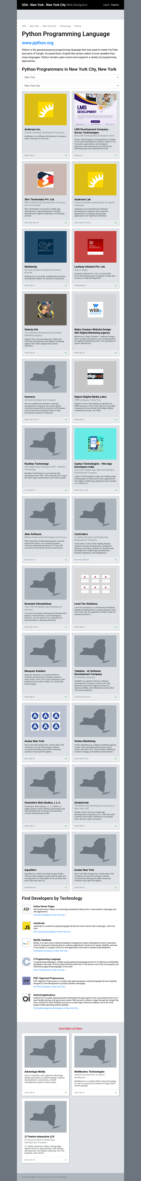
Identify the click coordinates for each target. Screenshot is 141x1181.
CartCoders (81, 534)
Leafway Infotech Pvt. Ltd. (89, 266)
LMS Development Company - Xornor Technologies (92, 131)
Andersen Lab (82, 199)
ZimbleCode (81, 802)
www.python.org (37, 42)
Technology (65, 26)
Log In (106, 5)
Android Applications (44, 995)
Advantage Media (35, 1071)
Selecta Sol (31, 329)
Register (115, 5)
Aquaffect (30, 869)
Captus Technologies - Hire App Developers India (93, 465)
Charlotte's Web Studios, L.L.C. (43, 802)
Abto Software (33, 534)
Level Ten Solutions (86, 603)
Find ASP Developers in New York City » (49, 915)
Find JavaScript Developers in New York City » (52, 932)
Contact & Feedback (58, 1177)
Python (77, 26)
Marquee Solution (35, 671)
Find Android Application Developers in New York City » (56, 1008)
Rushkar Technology (37, 463)
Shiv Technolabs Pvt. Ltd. (40, 199)
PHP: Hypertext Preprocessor (48, 978)
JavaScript (39, 923)
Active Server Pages (44, 906)
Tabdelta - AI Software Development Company (88, 672)
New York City (66, 5)
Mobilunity (31, 266)
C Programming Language (47, 959)
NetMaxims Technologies (89, 1071)
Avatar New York (34, 741)
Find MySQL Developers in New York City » (50, 951)
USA (25, 5)
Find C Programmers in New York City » (49, 970)
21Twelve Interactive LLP (40, 1136)
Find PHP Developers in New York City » (49, 987)
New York (37, 5)
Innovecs (30, 396)
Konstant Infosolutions (38, 603)
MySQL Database (42, 940)
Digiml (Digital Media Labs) (90, 396)
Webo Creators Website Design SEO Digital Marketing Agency (92, 331)
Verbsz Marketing (84, 741)
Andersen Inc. (33, 129)
